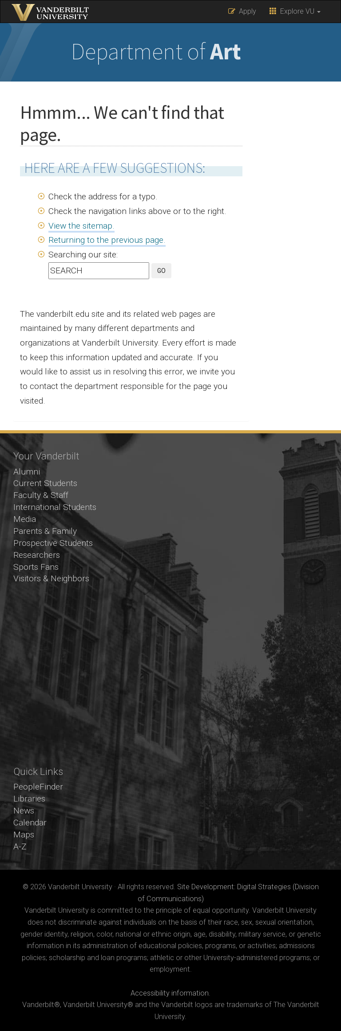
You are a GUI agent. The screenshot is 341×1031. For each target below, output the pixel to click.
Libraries (29, 799)
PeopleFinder (38, 787)
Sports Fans (36, 567)
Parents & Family (45, 531)
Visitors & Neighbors (51, 578)
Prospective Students (53, 543)
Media (24, 519)
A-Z (20, 846)
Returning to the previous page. (107, 240)
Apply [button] (242, 11)
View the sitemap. (81, 226)
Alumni (26, 472)
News (23, 810)
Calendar (30, 822)
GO (161, 270)
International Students (54, 507)
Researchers (36, 555)
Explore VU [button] (295, 11)
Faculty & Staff (40, 495)
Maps (23, 834)
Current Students (45, 483)
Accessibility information (170, 993)
